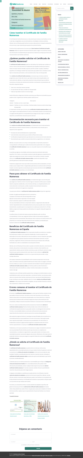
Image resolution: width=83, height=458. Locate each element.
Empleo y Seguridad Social (63, 69)
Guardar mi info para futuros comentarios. (31, 444)
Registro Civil (60, 82)
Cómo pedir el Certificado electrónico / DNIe (29, 414)
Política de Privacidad (36, 455)
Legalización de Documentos (64, 75)
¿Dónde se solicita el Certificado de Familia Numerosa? (63, 40)
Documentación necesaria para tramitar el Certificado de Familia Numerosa (65, 24)
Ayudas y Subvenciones (62, 54)
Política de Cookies (49, 455)
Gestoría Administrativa (63, 72)
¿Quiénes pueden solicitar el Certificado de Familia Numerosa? (64, 19)
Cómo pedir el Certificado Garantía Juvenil (15, 414)
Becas (59, 57)
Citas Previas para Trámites (63, 64)
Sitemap (68, 455)
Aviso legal (42, 455)
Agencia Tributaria (62, 51)
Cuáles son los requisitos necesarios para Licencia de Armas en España (43, 416)
